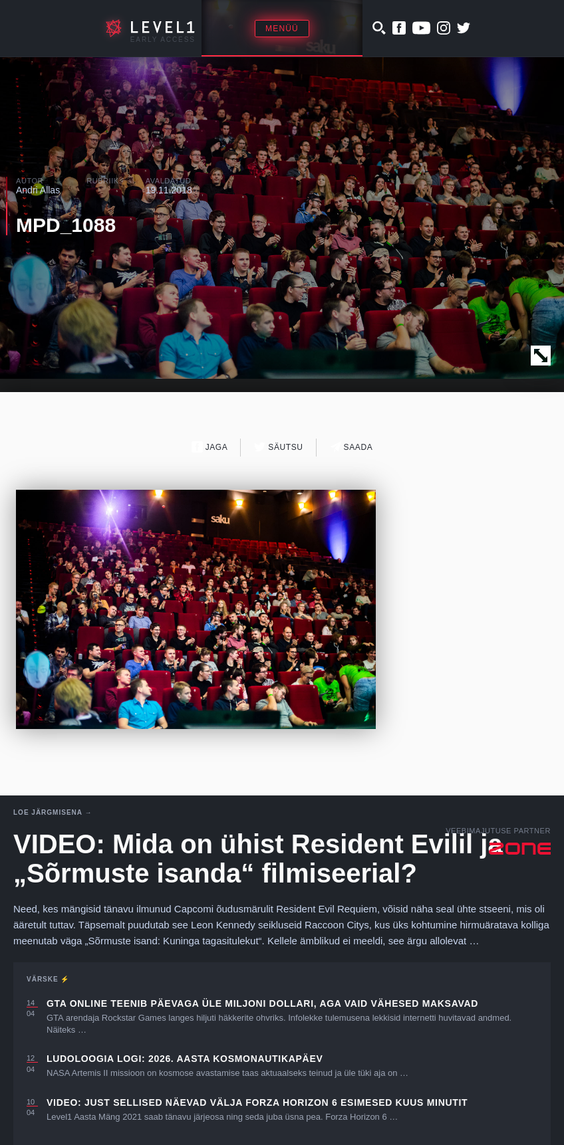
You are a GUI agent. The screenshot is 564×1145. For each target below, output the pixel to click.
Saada (351, 447)
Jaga (210, 447)
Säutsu (278, 447)
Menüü (282, 28)
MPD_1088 (66, 225)
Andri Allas (38, 190)
